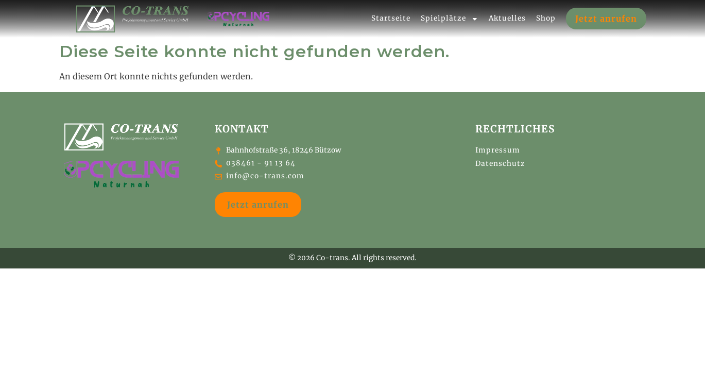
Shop (546, 16)
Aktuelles (507, 16)
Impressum (497, 147)
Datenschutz (500, 160)
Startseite (390, 16)
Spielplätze (449, 17)
